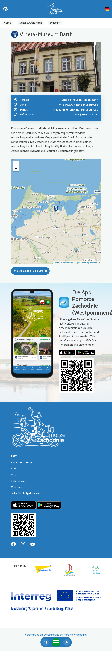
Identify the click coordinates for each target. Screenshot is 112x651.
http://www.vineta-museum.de (78, 104)
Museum (55, 22)
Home (7, 22)
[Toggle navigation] (56, 642)
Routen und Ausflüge (21, 462)
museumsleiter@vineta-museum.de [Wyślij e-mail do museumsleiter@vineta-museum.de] (75, 109)
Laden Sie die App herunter (25, 493)
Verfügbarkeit (18, 481)
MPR (13, 475)
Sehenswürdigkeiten (30, 22)
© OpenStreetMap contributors (87, 263)
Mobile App (16, 487)
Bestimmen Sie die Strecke (30, 270)
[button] (56, 209)
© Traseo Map (67, 263)
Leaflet (56, 263)
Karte (13, 468)
